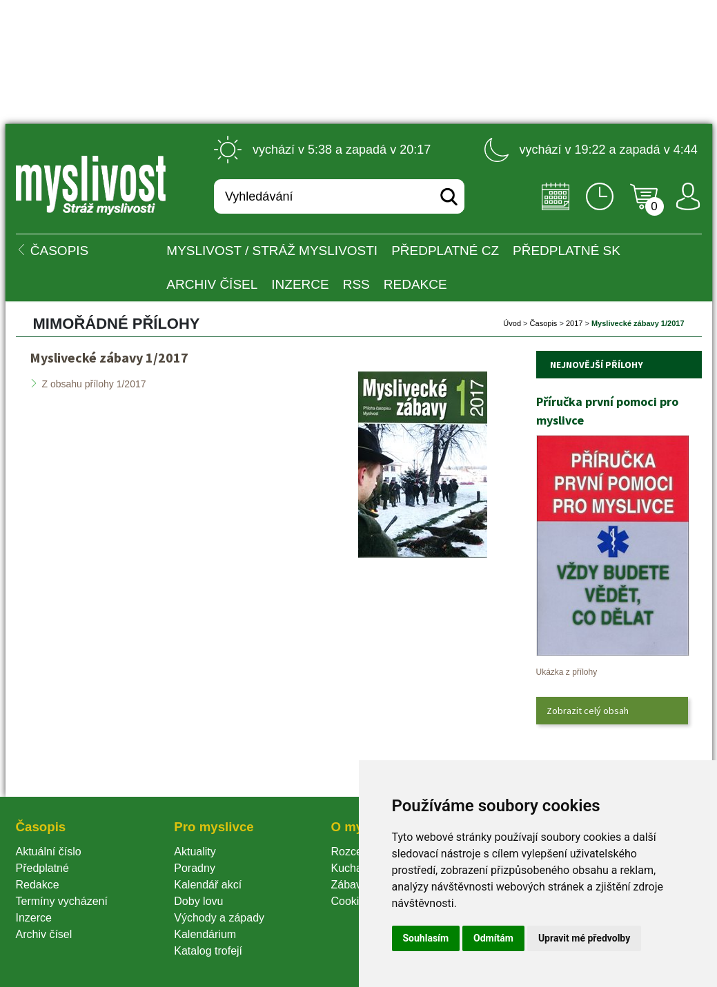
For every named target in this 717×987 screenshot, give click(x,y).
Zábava (349, 885)
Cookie (351, 901)
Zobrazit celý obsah (588, 710)
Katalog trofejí (208, 951)
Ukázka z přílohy (567, 672)
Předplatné (42, 868)
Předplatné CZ (445, 250)
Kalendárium (205, 934)
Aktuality (194, 851)
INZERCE (299, 284)
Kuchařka (354, 868)
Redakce (415, 284)
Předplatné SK (566, 250)
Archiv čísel (211, 284)
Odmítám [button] (493, 938)
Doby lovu (198, 901)
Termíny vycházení (62, 901)
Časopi (544, 323)
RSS (356, 284)
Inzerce (34, 918)
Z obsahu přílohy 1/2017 (94, 383)
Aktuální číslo (48, 851)
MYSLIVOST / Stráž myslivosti (271, 250)
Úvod (512, 323)
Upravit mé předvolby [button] (584, 938)
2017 (574, 323)
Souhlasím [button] (426, 938)
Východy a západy (219, 918)
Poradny (194, 868)
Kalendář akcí (208, 885)
